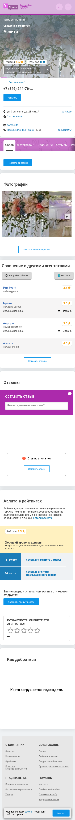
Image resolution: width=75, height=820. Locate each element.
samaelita (12, 125)
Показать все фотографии (36, 249)
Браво (7, 303)
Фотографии (25, 145)
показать (12, 97)
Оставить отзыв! (36, 469)
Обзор (9, 145)
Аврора (8, 323)
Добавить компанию (49, 756)
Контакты (43, 784)
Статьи (42, 751)
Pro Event (9, 288)
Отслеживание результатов (18, 789)
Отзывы (62, 145)
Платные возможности (16, 784)
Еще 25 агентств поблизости (27, 70)
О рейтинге (10, 761)
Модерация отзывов (49, 799)
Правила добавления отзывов (54, 766)
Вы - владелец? (17, 82)
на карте (67, 111)
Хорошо (61, 813)
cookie (28, 811)
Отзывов (35, 62)
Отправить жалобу (48, 794)
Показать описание (18, 163)
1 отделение (14, 116)
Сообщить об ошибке (49, 789)
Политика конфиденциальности (16, 767)
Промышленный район (21, 129)
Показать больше (37, 361)
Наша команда (12, 756)
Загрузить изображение (50, 761)
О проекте (10, 751)
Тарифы (9, 794)
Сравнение (45, 145)
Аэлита (8, 343)
